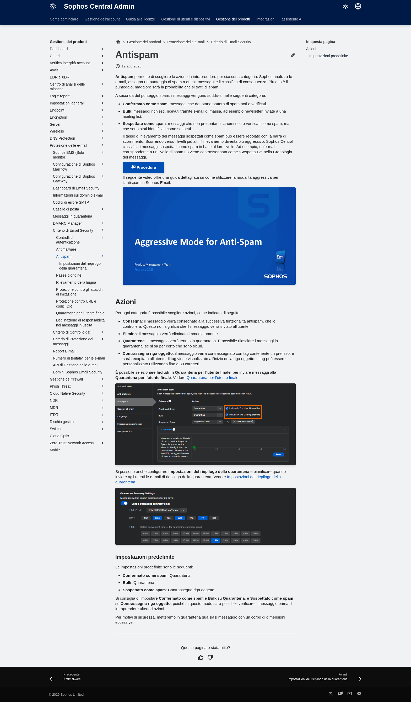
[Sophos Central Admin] (53, 6)
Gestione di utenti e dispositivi (185, 19)
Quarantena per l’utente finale (213, 377)
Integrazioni (265, 19)
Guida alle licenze (140, 19)
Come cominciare (64, 19)
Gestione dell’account (102, 19)
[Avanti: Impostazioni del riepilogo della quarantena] (322, 678)
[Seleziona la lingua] (358, 6)
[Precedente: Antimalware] (67, 678)
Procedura (143, 167)
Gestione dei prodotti (233, 19)
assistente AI (292, 19)
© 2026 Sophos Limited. (67, 694)
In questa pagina (320, 42)
